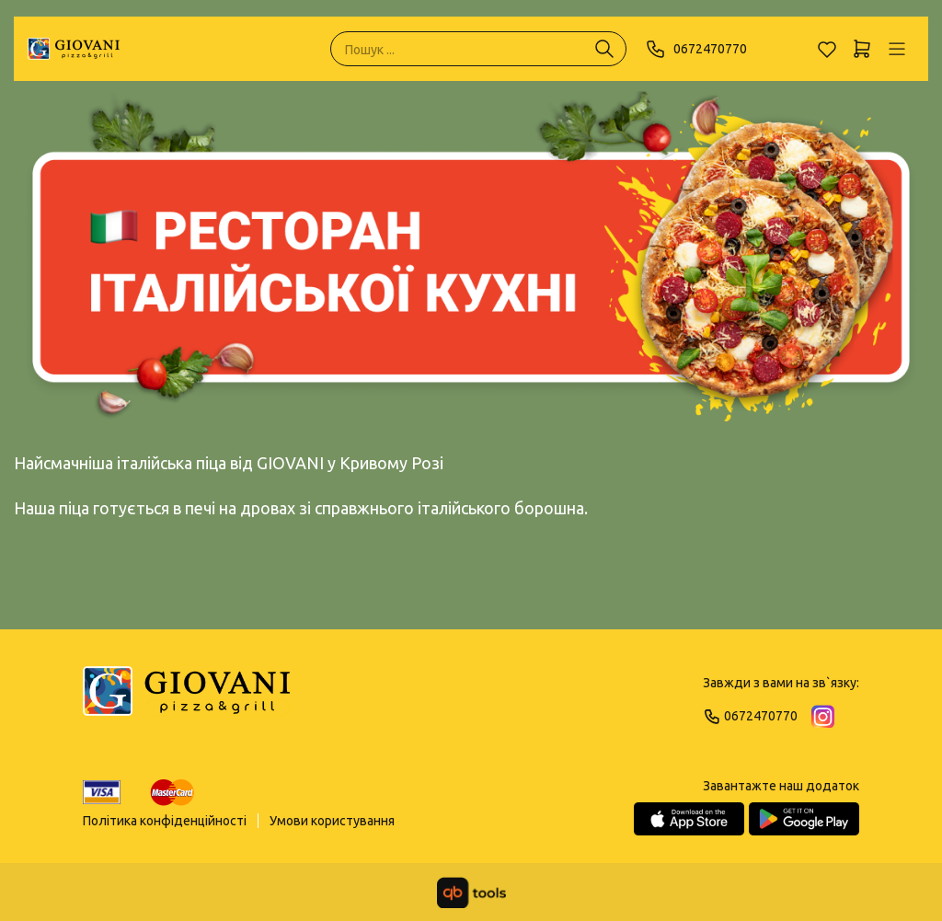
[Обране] (827, 49)
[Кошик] (862, 49)
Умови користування (332, 820)
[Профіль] (897, 49)
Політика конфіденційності (165, 820)
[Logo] (186, 699)
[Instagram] (822, 716)
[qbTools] (471, 892)
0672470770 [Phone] (696, 49)
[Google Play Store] (804, 818)
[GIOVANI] (74, 49)
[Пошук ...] (604, 49)
